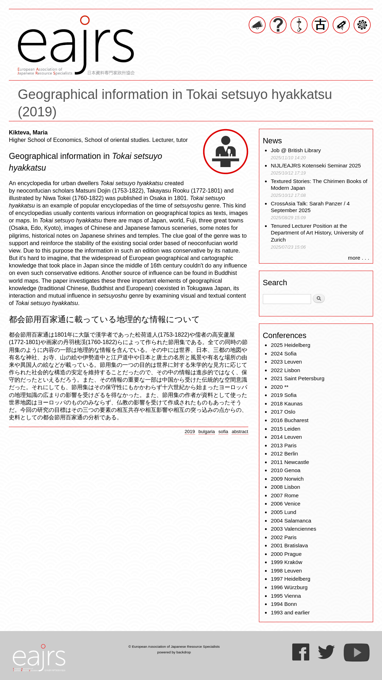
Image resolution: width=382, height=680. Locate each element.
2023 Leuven (286, 362)
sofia (223, 431)
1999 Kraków (286, 562)
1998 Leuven (286, 571)
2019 (190, 431)
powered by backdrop (174, 652)
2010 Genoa (285, 470)
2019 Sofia (284, 395)
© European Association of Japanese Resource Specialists (174, 646)
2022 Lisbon (285, 370)
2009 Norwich (287, 479)
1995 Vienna (286, 596)
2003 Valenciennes (293, 529)
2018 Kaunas (287, 403)
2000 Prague (286, 554)
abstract (240, 431)
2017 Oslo (283, 412)
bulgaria (207, 431)
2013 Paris (284, 445)
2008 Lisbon (285, 487)
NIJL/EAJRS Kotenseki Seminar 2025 (316, 165)
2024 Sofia (284, 353)
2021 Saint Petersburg (297, 378)
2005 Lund (283, 512)
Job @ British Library (296, 150)
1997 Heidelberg (290, 579)
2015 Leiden (285, 429)
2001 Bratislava (289, 545)
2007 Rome (285, 495)
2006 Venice (285, 504)
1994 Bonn (284, 604)
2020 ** (279, 387)
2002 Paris (284, 537)
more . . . (358, 258)
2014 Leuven (286, 437)
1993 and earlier (290, 612)
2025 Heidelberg (290, 345)
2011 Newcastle (290, 462)
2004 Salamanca (291, 521)
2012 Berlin (284, 453)
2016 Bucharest (289, 420)
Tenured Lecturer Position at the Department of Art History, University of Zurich (317, 233)
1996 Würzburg (289, 587)
